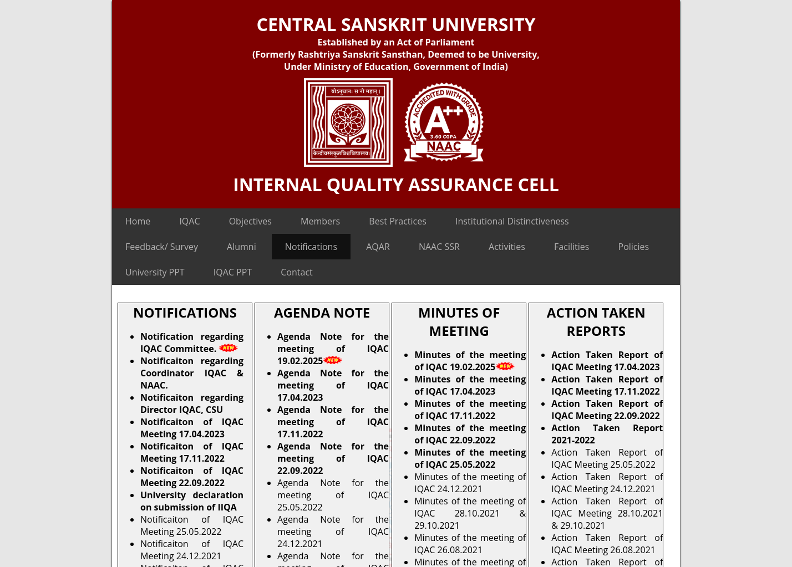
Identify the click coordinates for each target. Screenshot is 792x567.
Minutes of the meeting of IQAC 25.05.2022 (470, 458)
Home (137, 221)
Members (320, 221)
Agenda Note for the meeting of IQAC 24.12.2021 (333, 531)
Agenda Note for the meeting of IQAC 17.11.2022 (333, 421)
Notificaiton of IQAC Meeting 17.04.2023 (191, 428)
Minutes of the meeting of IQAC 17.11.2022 (470, 409)
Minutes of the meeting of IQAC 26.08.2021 (470, 544)
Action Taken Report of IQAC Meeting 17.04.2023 (607, 361)
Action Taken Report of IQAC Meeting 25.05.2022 (607, 458)
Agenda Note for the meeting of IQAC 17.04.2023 (333, 385)
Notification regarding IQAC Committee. (191, 342)
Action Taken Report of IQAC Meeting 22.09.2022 (607, 409)
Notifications (311, 247)
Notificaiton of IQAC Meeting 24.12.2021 (191, 550)
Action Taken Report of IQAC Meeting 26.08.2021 (607, 544)
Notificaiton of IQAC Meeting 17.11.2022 (191, 452)
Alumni (241, 247)
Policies (633, 247)
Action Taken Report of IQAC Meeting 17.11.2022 (607, 385)
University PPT (155, 272)
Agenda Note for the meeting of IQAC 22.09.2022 (333, 458)
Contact (296, 272)
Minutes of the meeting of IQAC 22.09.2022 (470, 434)
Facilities (571, 247)
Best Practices (398, 221)
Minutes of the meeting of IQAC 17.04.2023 (470, 385)
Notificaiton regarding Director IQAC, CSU (191, 403)
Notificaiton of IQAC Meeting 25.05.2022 (191, 525)
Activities (507, 247)
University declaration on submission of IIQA (191, 501)
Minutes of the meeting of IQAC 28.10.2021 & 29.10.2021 (470, 513)
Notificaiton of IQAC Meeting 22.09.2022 (191, 476)
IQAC (189, 221)
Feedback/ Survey (161, 247)
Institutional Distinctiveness (512, 221)
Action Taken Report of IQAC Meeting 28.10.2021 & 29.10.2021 (607, 513)
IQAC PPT (233, 272)
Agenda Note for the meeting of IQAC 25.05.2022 (333, 495)
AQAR (378, 247)
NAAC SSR (439, 247)
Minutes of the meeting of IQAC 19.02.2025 (470, 361)
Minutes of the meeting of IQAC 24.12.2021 (470, 483)
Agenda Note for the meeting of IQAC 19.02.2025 (333, 348)
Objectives (250, 221)
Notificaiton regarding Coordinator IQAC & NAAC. (191, 373)
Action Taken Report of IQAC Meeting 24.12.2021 (607, 483)
